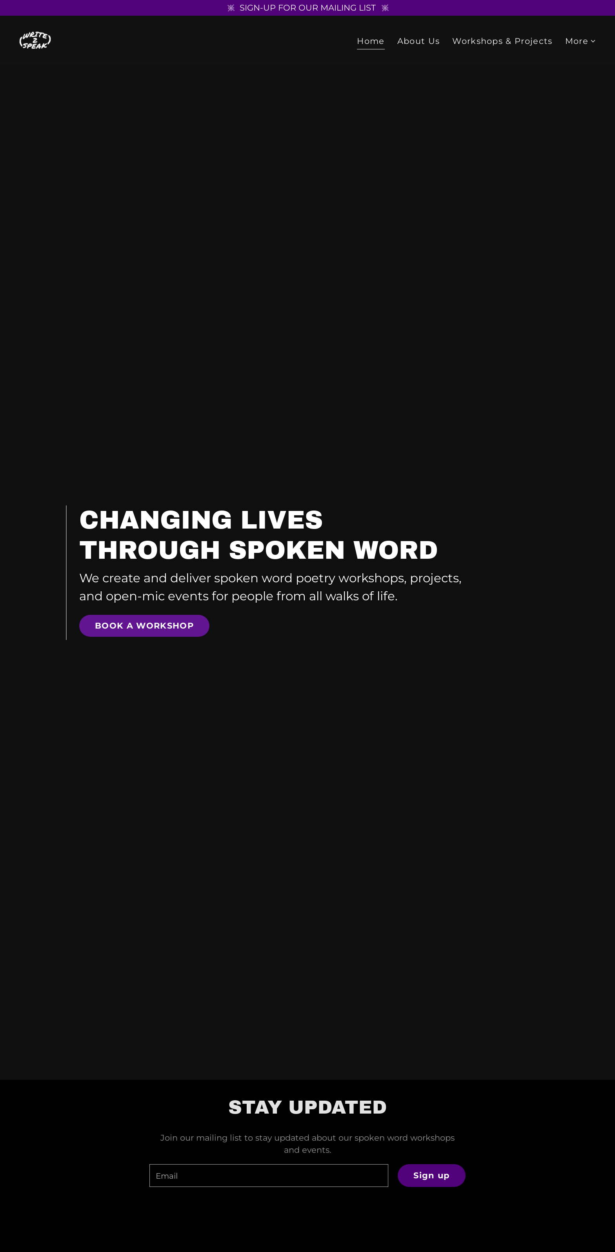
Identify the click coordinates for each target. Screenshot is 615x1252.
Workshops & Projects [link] (502, 41)
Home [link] (370, 41)
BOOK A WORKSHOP (144, 626)
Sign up (431, 1175)
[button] (580, 41)
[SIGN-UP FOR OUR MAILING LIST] (307, 8)
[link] (36, 40)
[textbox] (268, 1175)
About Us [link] (418, 41)
